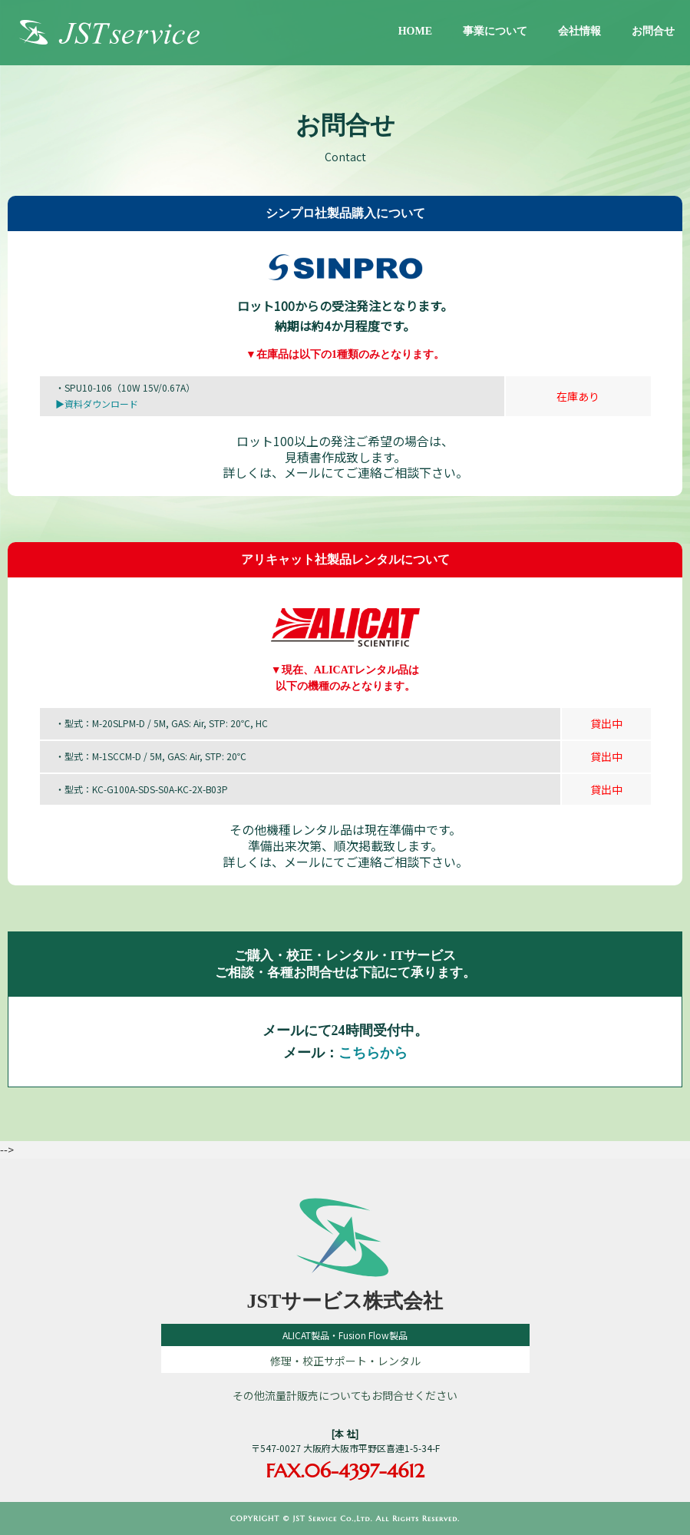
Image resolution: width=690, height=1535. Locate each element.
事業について (495, 31)
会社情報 (579, 31)
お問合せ (653, 31)
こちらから (373, 1052)
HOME (415, 31)
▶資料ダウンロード (96, 403)
